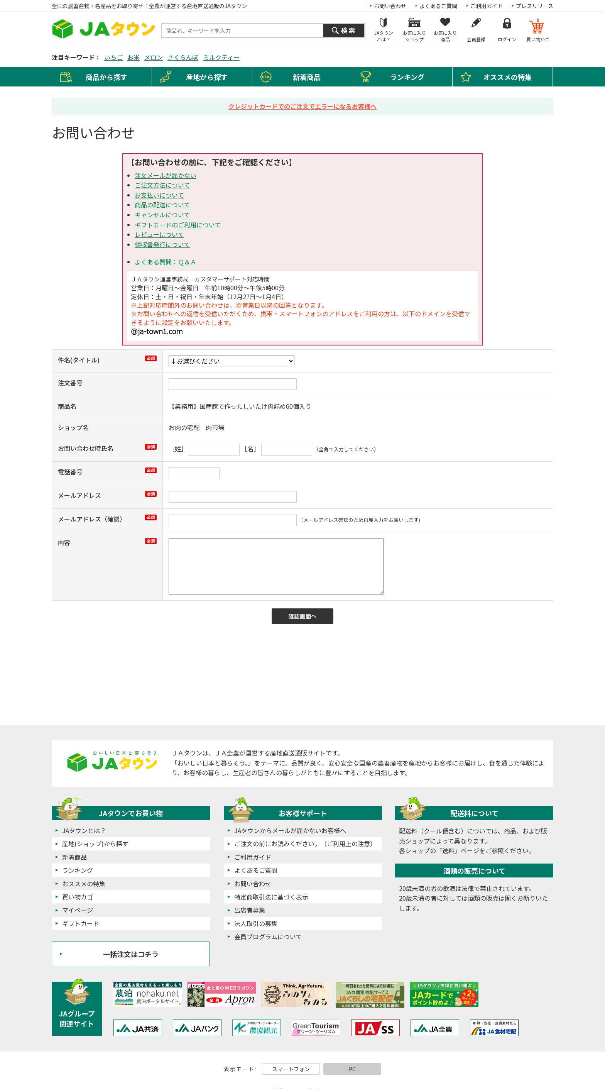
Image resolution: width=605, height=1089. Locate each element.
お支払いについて (159, 195)
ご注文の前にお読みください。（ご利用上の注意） (305, 843)
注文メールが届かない (165, 175)
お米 (133, 57)
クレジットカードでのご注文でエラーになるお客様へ (302, 106)
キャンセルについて (162, 214)
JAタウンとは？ (84, 830)
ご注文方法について (162, 185)
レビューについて (159, 234)
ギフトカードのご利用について (178, 224)
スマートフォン (291, 1069)
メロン (153, 57)
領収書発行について (162, 244)
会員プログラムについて (268, 936)
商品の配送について (162, 204)
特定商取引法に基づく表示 (271, 896)
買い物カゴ (77, 896)
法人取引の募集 (255, 923)
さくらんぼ (182, 57)
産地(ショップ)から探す (95, 843)
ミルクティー (221, 57)
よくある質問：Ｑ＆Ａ (165, 261)
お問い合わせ (390, 6)
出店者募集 (249, 910)
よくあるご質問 (438, 6)
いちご (113, 57)
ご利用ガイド (486, 6)
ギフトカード (80, 923)
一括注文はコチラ (131, 954)
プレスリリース (534, 6)
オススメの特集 (507, 77)
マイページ (77, 910)
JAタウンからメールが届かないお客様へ (290, 830)
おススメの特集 (83, 883)
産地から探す (207, 77)
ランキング (407, 77)
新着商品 (307, 77)
